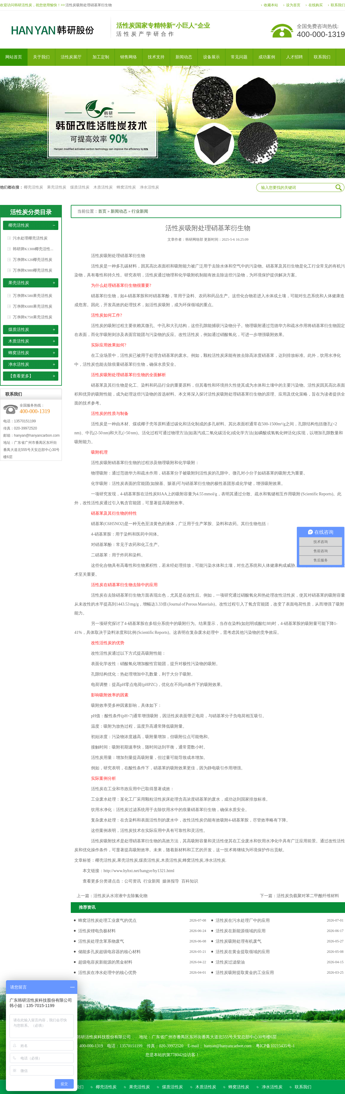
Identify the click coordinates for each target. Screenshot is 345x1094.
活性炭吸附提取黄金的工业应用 (245, 972)
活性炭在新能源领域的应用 (241, 931)
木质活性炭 (103, 187)
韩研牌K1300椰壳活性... (33, 249)
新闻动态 (119, 211)
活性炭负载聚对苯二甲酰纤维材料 (308, 896)
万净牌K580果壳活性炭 (32, 295)
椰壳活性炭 (33, 187)
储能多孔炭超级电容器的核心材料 (109, 952)
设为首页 (293, 5)
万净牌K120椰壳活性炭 (32, 259)
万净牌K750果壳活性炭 (32, 317)
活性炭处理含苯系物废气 (101, 941)
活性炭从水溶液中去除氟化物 (120, 896)
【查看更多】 (20, 376)
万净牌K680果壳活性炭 (32, 306)
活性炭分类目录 (31, 212)
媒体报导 (170, 881)
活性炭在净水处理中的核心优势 (107, 972)
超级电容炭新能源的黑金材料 (105, 962)
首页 (102, 211)
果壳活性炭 (56, 187)
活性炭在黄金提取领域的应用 (243, 952)
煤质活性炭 (80, 187)
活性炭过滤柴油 (230, 962)
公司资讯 (132, 881)
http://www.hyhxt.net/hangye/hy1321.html (139, 871)
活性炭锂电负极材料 (97, 931)
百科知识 (189, 881)
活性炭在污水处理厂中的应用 (243, 920)
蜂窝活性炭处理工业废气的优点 (107, 920)
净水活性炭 (149, 187)
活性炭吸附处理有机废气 (238, 941)
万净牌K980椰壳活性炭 (32, 270)
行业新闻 (139, 211)
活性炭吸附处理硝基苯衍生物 (88, 5)
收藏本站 (271, 5)
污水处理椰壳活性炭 (30, 238)
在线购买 (315, 5)
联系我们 (338, 5)
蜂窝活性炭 (126, 187)
